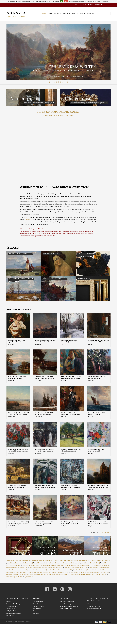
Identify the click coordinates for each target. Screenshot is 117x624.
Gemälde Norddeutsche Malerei (17, 570)
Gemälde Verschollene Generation (36, 574)
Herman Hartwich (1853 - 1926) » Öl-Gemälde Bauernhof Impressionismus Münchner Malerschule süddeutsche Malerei (71, 450)
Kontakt (8, 601)
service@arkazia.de (95, 609)
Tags (34, 611)
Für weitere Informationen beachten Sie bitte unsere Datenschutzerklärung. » (89, 1)
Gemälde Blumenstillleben (100, 561)
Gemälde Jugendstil (102, 565)
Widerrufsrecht (11, 608)
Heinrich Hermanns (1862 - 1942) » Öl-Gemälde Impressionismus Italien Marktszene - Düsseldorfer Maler (18, 523)
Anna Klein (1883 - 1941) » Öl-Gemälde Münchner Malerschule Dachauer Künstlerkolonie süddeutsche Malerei (45, 377)
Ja (61, 1)
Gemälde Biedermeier (81, 561)
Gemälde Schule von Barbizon (17, 572)
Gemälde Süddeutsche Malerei (97, 572)
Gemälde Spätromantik (60, 572)
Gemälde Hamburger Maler (32, 565)
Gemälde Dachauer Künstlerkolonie (20, 563)
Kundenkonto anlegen (67, 601)
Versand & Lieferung (13, 606)
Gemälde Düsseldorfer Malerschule (46, 563)
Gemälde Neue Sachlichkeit (99, 567)
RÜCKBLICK (66, 14)
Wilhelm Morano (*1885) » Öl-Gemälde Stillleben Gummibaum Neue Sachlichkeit (45, 486)
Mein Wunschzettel (66, 608)
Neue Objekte (37, 604)
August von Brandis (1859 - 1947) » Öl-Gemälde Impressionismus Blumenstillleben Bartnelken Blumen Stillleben (18, 450)
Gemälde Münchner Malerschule (76, 567)
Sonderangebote (38, 606)
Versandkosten (106, 532)
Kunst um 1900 (101, 574)
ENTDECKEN (91, 14)
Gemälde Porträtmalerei (40, 570)
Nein (66, 1)
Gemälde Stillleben (77, 572)
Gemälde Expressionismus (70, 563)
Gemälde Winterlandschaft (59, 574)
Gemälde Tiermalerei (14, 574)
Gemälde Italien (86, 565)
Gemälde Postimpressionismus (61, 570)
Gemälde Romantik (97, 570)
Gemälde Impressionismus (53, 565)
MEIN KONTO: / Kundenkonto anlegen (99, 5)
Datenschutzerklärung (13, 613)
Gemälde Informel (72, 565)
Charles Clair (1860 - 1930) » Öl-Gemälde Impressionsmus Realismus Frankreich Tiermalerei (18, 486)
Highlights (28, 219)
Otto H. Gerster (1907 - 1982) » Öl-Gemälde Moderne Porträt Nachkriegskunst (71, 377)
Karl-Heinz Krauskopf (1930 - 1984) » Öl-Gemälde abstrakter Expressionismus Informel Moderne (98, 523)
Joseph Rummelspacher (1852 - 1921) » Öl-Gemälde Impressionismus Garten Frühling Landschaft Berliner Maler (98, 377)
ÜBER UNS (75, 14)
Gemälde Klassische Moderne (17, 567)
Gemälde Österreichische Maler (82, 574)
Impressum (10, 615)
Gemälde (26, 561)
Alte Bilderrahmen (13, 561)
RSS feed (36, 613)
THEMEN (82, 14)
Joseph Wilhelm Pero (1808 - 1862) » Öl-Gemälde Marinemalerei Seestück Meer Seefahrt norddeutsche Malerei (98, 414)
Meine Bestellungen (66, 604)
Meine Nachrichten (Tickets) (69, 606)
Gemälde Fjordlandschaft (90, 563)
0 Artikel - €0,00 (81, 5)
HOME (44, 14)
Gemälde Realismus (80, 570)
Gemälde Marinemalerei (38, 567)
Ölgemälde (29, 577)
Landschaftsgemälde (14, 577)
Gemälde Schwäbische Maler (40, 572)
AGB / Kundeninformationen (15, 611)
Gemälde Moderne (55, 567)
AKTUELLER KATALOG (54, 14)
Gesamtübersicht (38, 601)
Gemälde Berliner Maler (63, 561)
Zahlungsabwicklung (13, 604)
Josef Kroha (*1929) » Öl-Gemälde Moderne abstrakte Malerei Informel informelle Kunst (70, 486)
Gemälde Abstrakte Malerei (42, 561)
